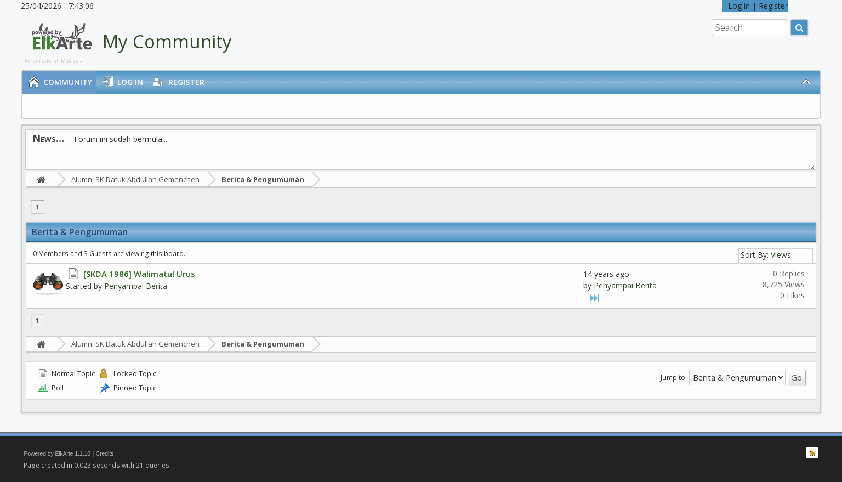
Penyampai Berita (135, 286)
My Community (167, 41)
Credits (105, 454)
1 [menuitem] (37, 207)
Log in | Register (755, 6)
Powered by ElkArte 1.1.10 (57, 454)
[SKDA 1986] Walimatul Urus (139, 273)
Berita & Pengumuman (262, 179)
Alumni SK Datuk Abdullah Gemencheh (135, 179)
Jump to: (674, 377)
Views (781, 254)
